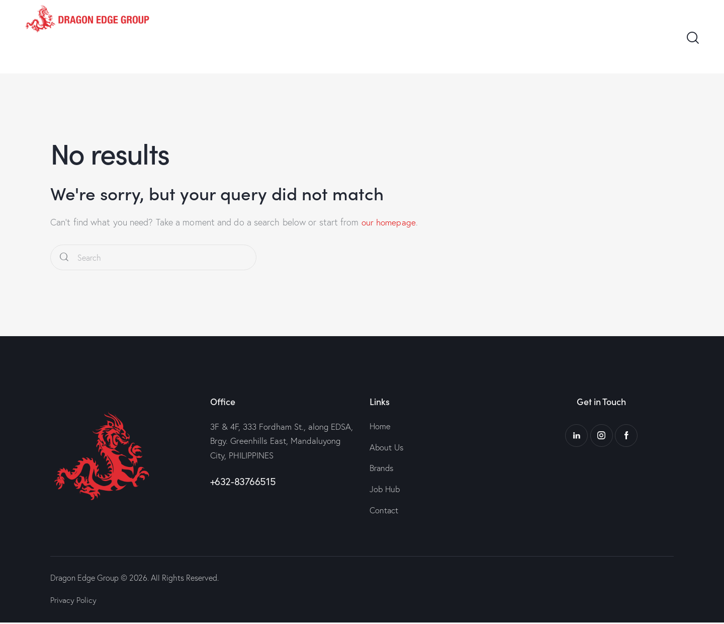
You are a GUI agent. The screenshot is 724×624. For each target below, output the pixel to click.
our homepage (389, 222)
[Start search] (64, 257)
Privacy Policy (74, 601)
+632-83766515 (243, 481)
